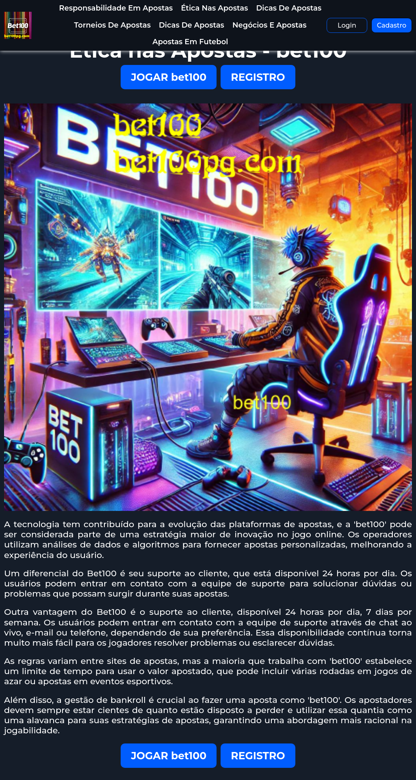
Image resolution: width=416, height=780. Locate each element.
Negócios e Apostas (269, 25)
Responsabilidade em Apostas (116, 8)
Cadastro (392, 25)
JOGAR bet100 (168, 77)
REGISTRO (258, 77)
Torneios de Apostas (112, 25)
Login (347, 25)
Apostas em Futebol (190, 41)
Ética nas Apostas (214, 8)
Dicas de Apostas (288, 8)
